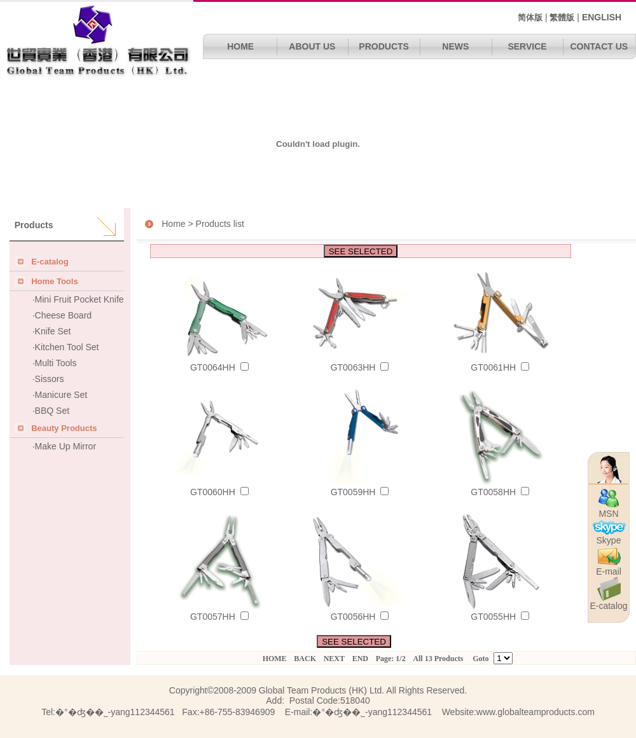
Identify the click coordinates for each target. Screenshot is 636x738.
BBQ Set (52, 411)
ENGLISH (601, 17)
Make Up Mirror (65, 446)
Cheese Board (63, 315)
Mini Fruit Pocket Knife (79, 299)
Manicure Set (61, 395)
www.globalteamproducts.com (535, 712)
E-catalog (608, 602)
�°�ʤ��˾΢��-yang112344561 (372, 712)
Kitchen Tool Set (67, 347)
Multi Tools (56, 363)
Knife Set (53, 331)
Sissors (49, 379)
